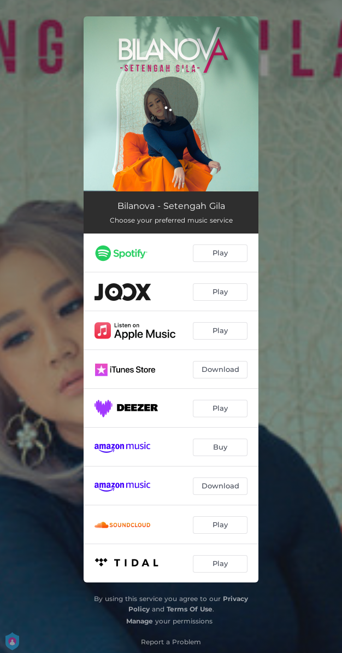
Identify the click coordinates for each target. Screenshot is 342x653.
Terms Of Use (190, 609)
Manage (139, 621)
